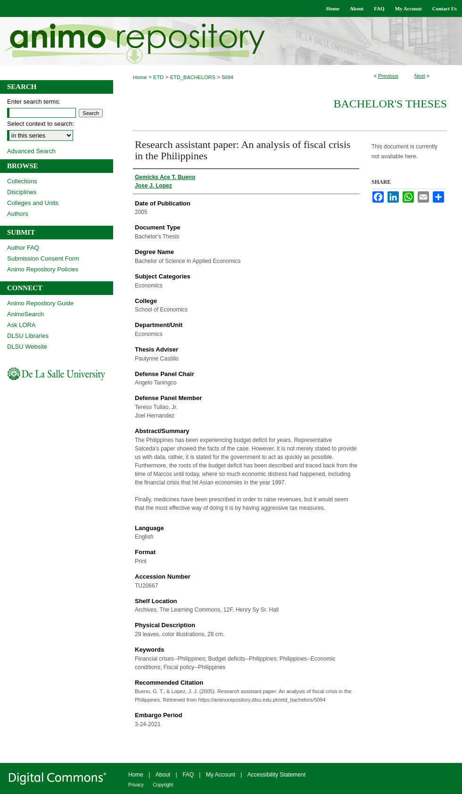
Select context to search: (40, 123)
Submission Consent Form (43, 258)
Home (140, 77)
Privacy (136, 784)
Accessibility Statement (276, 774)
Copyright (163, 784)
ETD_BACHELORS (192, 77)
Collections (22, 181)
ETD (158, 77)
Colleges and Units (32, 202)
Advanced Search (31, 151)
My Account (220, 774)
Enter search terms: (33, 101)
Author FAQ (23, 247)
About (163, 774)
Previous (388, 76)
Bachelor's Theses (390, 104)
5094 (227, 77)
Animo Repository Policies (42, 269)
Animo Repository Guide (40, 303)
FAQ (188, 774)
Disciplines (21, 192)
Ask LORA (21, 324)
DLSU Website (27, 346)
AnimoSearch (25, 314)
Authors (17, 213)
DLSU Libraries (28, 335)
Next (419, 76)
